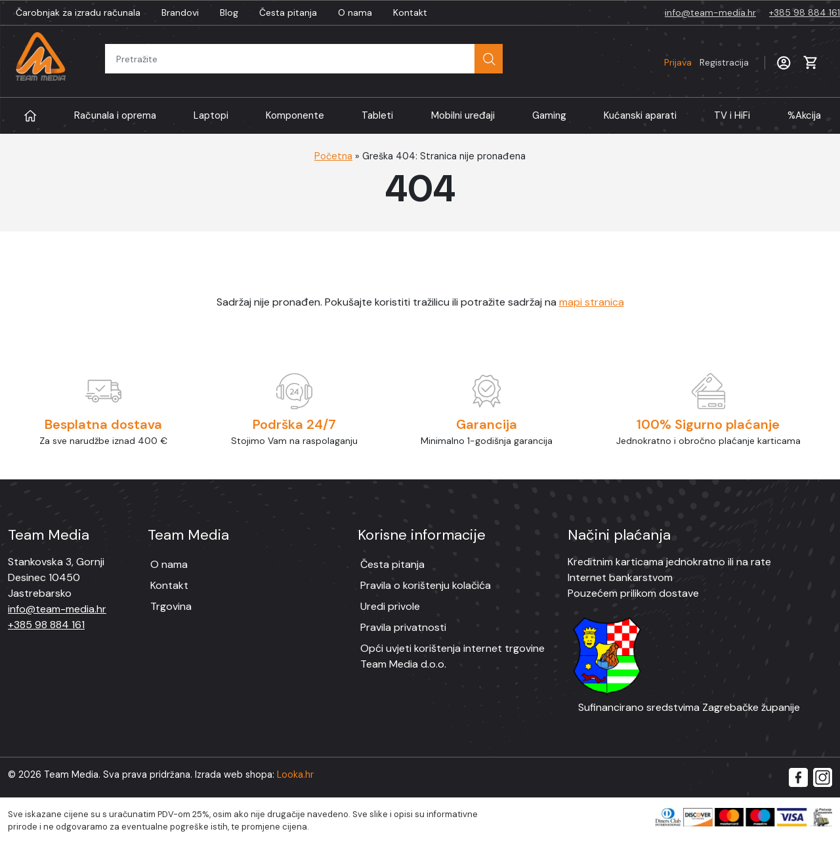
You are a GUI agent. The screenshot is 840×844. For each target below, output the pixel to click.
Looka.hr (295, 774)
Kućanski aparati (640, 115)
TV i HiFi (732, 115)
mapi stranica (591, 302)
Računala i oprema (115, 115)
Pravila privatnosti (403, 627)
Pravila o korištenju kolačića (425, 585)
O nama (355, 12)
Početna (333, 156)
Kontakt (410, 12)
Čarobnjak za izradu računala (78, 12)
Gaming (549, 115)
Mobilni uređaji (463, 115)
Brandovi (180, 12)
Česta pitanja (288, 12)
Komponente (295, 115)
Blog (229, 12)
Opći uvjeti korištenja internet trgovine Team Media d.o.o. (452, 656)
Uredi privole (390, 606)
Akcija (804, 115)
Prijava (706, 62)
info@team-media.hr (710, 12)
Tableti (377, 115)
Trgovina (171, 606)
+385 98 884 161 (804, 12)
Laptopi (211, 115)
